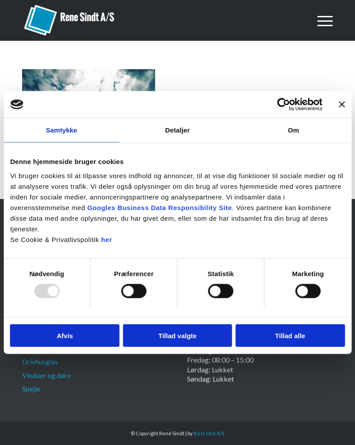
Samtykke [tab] (61, 130)
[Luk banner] (342, 104)
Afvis (65, 335)
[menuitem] (320, 20)
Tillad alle (290, 335)
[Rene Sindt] (69, 20)
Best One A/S (209, 433)
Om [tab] (293, 130)
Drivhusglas (40, 361)
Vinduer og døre (46, 375)
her (106, 239)
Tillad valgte (177, 335)
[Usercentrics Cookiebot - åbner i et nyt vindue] (283, 104)
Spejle (31, 388)
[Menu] (320, 20)
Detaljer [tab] (177, 130)
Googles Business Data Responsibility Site (159, 207)
